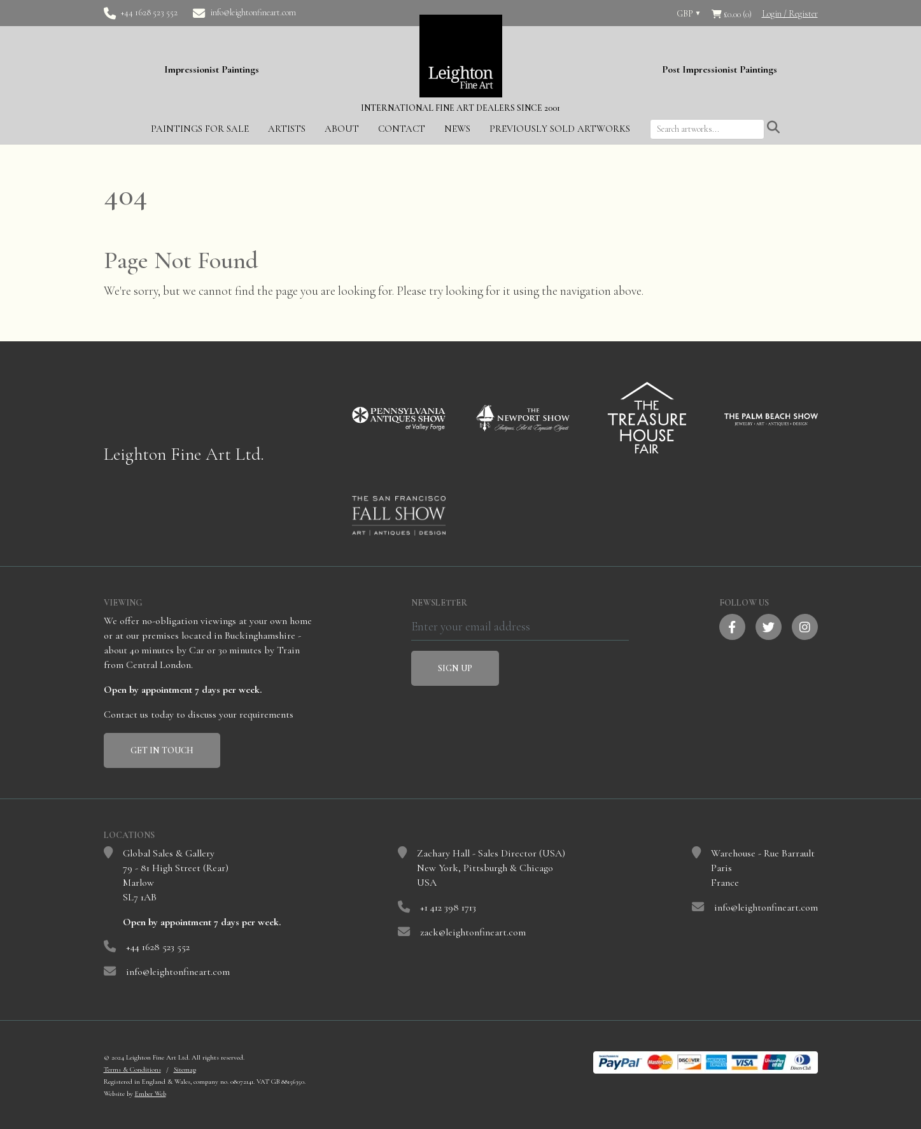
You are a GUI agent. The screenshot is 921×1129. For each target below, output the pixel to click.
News (457, 127)
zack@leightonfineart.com (473, 931)
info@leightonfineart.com (253, 12)
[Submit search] (773, 126)
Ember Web (150, 1092)
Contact (401, 127)
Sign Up (455, 667)
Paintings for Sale (200, 127)
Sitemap (185, 1068)
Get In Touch (161, 749)
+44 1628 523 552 (149, 12)
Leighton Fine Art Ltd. (184, 453)
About (342, 127)
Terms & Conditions (132, 1068)
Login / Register (790, 13)
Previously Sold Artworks (559, 127)
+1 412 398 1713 (448, 906)
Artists (287, 127)
